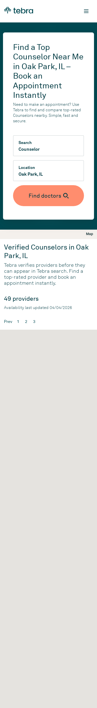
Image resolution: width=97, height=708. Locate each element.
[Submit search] (48, 195)
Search (25, 143)
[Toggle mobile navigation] (86, 11)
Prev (8, 321)
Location (27, 168)
